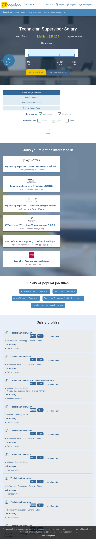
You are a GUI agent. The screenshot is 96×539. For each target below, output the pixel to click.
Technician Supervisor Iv (65, 225)
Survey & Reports (33, 13)
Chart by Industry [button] (71, 90)
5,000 (58, 108)
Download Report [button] (60, 70)
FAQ (63, 13)
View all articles (48, 512)
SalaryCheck (7, 12)
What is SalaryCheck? (51, 13)
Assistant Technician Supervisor (34, 225)
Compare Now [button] (34, 70)
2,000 (72, 108)
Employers (66, 102)
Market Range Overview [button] (24, 90)
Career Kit (29, 4)
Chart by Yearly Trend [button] (71, 96)
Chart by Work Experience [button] (24, 96)
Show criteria (48, 43)
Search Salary (18, 13)
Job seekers (48, 102)
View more (48, 469)
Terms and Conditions (37, 532)
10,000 (45, 108)
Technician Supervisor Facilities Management (64, 232)
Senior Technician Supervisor (25, 232)
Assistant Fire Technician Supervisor (48, 239)
